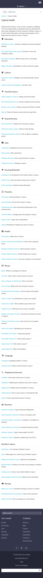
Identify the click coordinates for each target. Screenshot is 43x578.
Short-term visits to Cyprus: (17, 129)
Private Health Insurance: (19, 254)
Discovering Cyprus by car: (20, 102)
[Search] (40, 570)
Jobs (4, 143)
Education (7, 39)
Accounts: (17, 276)
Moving (6, 483)
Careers (25, 528)
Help (21, 562)
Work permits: (11, 153)
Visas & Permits (9, 119)
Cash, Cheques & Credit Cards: (17, 281)
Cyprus (3, 16)
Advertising (26, 532)
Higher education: (19, 66)
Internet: (16, 398)
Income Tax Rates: (16, 328)
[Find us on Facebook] (17, 548)
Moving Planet (27, 541)
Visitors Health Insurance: (21, 259)
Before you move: (20, 489)
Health (5, 231)
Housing (4, 532)
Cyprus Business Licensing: (19, 427)
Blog (24, 525)
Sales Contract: (14, 219)
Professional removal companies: (19, 494)
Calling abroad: (19, 393)
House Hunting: (16, 202)
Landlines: (15, 377)
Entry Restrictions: (17, 124)
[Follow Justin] (21, 548)
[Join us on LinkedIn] (26, 548)
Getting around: (18, 472)
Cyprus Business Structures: (18, 415)
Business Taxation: (17, 432)
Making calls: (17, 388)
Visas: (19, 454)
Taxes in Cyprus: (18, 298)
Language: (14, 361)
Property (6, 192)
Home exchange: (15, 185)
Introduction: (16, 148)
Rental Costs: (18, 180)
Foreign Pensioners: (13, 163)
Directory (4, 538)
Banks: (14, 271)
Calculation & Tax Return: (15, 333)
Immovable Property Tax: (16, 339)
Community (5, 525)
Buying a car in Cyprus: (20, 107)
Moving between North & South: (20, 477)
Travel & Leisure (9, 91)
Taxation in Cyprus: (18, 437)
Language (7, 355)
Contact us (26, 538)
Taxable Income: (18, 309)
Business (6, 404)
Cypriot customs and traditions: (16, 85)
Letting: (17, 225)
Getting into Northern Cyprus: (18, 459)
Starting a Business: (18, 158)
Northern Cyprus (8, 444)
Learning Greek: (16, 366)
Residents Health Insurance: (18, 249)
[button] (40, 2)
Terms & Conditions (21, 565)
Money (5, 266)
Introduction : (15, 449)
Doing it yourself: (17, 499)
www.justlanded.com (21, 558)
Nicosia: (18, 112)
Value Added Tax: (13, 349)
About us (26, 522)
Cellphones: (19, 382)
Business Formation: (17, 410)
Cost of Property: (18, 214)
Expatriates (26, 535)
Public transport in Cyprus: (18, 97)
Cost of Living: (17, 286)
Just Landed (8, 2)
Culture (6, 72)
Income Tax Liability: (18, 304)
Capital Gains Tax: (14, 344)
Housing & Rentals (10, 170)
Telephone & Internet (11, 372)
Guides (3, 522)
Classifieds (4, 535)
